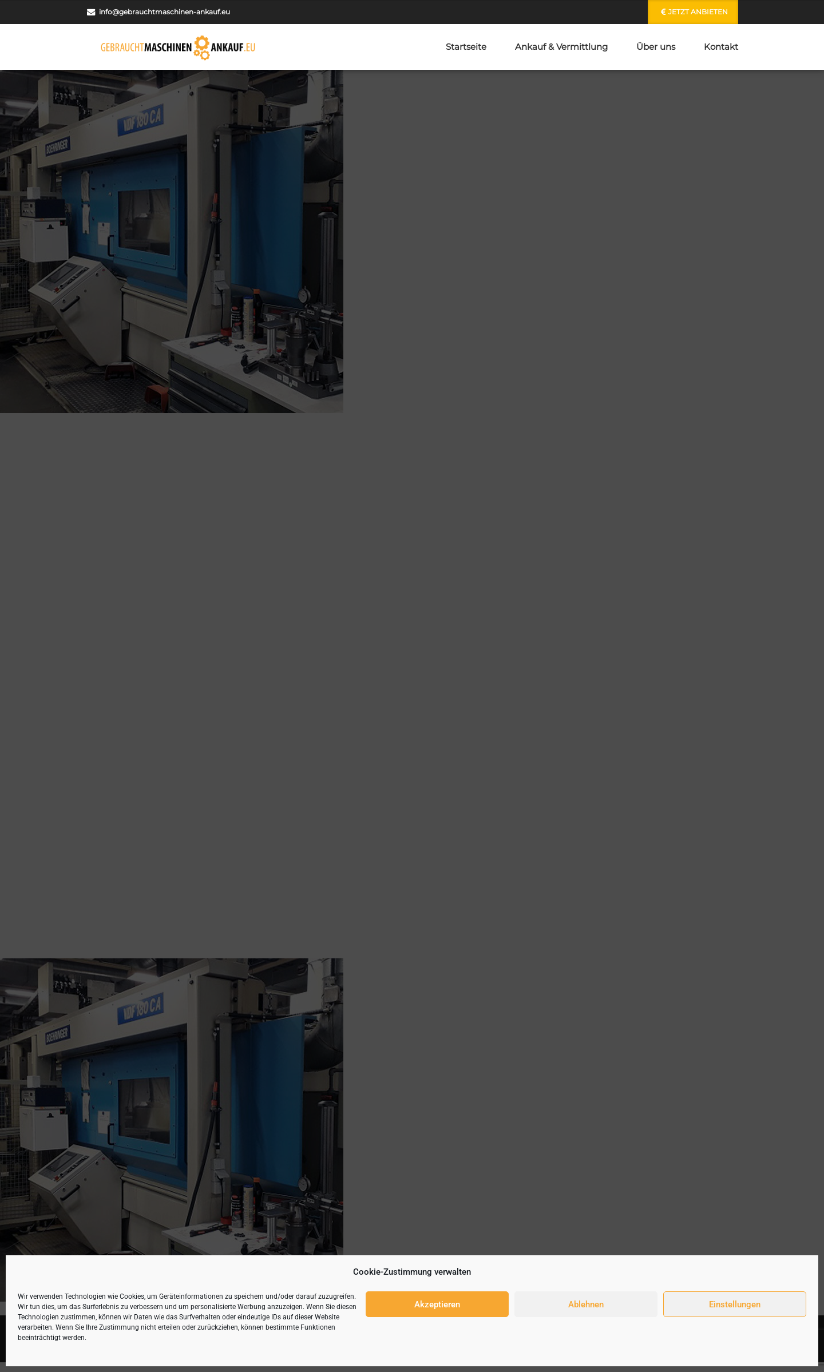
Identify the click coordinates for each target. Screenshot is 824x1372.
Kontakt (721, 46)
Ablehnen (586, 1304)
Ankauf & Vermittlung (561, 46)
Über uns (655, 46)
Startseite (466, 46)
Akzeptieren (437, 1304)
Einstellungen (734, 1304)
